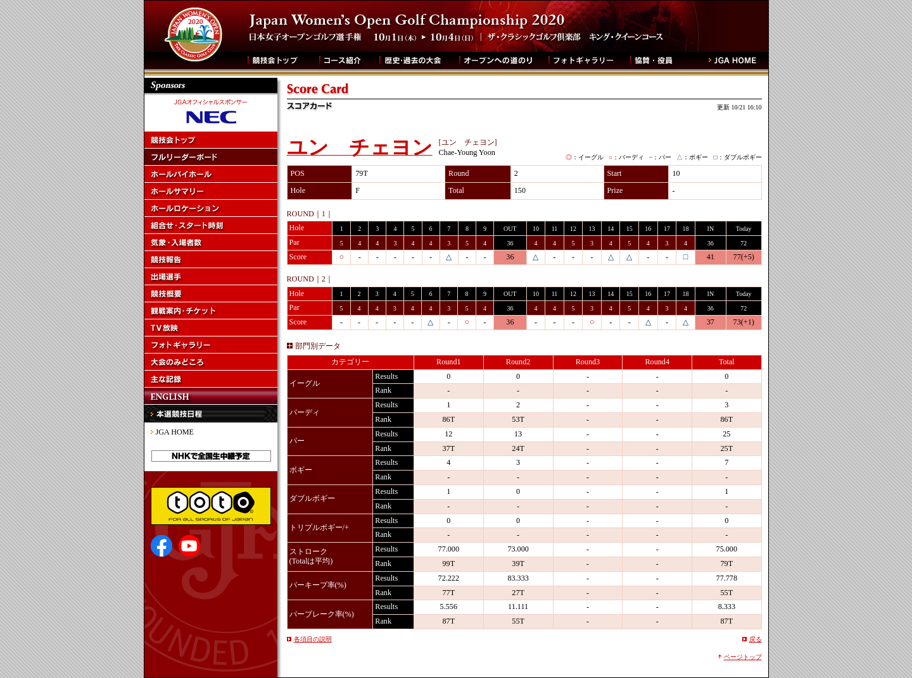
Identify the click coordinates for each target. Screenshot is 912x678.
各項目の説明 (313, 639)
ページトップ (743, 656)
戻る (755, 639)
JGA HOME (175, 432)
